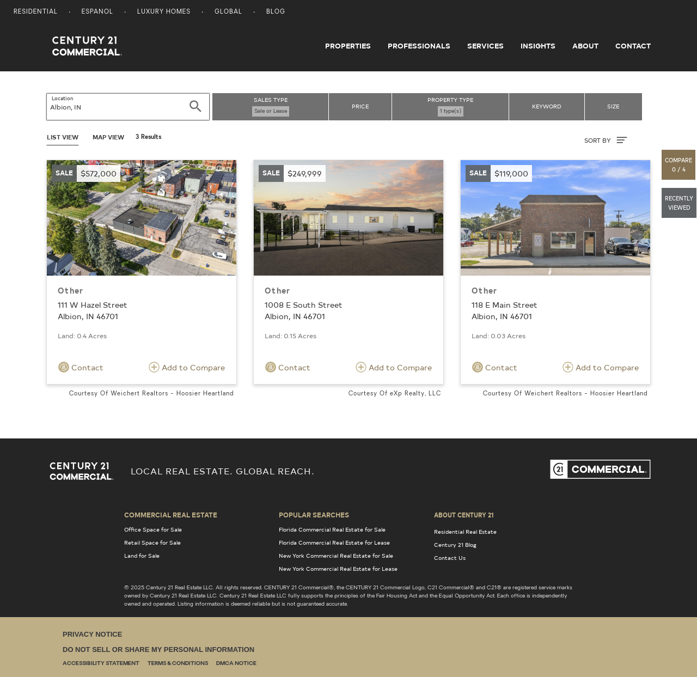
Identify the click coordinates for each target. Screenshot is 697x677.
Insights (538, 45)
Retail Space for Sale (152, 542)
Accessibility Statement (101, 664)
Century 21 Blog (455, 544)
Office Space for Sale (153, 529)
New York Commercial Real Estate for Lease (338, 568)
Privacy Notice (92, 634)
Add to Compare (187, 367)
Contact (633, 45)
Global (228, 12)
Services (485, 45)
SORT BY (605, 140)
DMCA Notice (236, 664)
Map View (108, 137)
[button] (679, 165)
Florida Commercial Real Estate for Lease (334, 542)
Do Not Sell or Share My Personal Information (158, 649)
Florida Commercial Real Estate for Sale (332, 529)
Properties (348, 45)
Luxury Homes (164, 12)
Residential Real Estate (465, 531)
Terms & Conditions (178, 664)
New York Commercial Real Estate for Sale (336, 555)
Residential (36, 12)
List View (62, 137)
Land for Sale (142, 555)
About (585, 45)
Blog (275, 12)
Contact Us (450, 558)
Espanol (97, 12)
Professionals (419, 45)
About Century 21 (464, 515)
